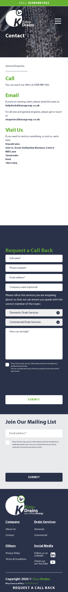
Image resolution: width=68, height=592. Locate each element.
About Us (10, 529)
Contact (9, 535)
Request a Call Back (34, 588)
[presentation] (33, 383)
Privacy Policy (12, 553)
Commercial (40, 535)
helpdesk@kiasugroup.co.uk (22, 105)
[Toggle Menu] (59, 21)
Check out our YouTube (44, 562)
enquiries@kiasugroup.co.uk (22, 119)
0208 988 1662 (41, 85)
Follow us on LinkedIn (44, 554)
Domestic (39, 529)
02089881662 (38, 3)
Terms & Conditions (15, 559)
